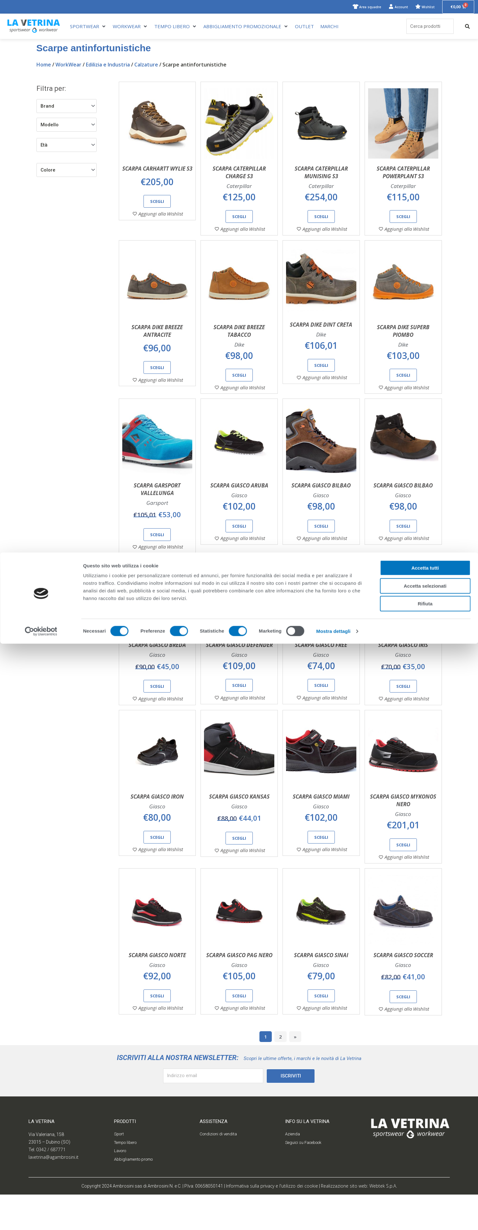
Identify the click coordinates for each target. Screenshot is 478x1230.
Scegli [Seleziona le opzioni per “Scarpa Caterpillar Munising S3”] (321, 217)
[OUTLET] (304, 27)
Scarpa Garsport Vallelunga (157, 504)
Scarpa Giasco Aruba (239, 500)
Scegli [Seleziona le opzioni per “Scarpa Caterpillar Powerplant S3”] (403, 217)
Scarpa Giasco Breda (157, 666)
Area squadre (351, 7)
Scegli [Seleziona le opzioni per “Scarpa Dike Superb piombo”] (403, 383)
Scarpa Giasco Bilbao (321, 500)
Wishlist (422, 7)
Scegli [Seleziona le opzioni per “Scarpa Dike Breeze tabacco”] (239, 383)
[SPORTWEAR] (88, 27)
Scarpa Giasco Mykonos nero (403, 829)
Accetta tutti (425, 1154)
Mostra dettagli (333, 1217)
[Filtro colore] (66, 171)
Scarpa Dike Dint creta (321, 332)
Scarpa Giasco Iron (157, 825)
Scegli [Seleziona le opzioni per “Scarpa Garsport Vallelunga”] (157, 549)
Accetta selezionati (425, 1172)
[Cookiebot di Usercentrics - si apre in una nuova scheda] (41, 1217)
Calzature (146, 65)
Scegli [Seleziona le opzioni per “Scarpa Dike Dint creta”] (321, 373)
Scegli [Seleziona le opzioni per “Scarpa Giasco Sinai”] (321, 1031)
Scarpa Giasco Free (321, 666)
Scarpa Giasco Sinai (321, 991)
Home (43, 65)
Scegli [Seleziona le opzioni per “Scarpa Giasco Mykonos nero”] (403, 873)
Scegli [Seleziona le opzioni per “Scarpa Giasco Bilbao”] (321, 541)
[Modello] (66, 126)
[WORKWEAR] (130, 27)
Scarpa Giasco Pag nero (239, 991)
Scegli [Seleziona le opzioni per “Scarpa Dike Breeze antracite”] (157, 375)
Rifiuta (425, 1190)
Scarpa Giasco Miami (321, 825)
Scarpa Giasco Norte (157, 991)
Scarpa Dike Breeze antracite (157, 338)
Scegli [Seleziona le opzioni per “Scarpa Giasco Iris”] (403, 708)
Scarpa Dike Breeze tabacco (239, 338)
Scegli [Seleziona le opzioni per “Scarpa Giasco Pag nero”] (239, 1031)
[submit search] (467, 27)
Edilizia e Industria (108, 65)
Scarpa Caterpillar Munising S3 (321, 173)
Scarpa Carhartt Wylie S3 (157, 169)
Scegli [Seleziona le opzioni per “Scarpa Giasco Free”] (321, 707)
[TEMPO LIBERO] (175, 27)
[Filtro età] (66, 146)
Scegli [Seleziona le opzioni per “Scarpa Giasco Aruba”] (239, 541)
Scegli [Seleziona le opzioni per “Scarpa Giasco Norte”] (157, 1031)
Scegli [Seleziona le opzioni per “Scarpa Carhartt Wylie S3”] (157, 202)
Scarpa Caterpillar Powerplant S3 (403, 173)
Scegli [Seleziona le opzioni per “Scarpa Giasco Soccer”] (403, 1032)
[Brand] (66, 107)
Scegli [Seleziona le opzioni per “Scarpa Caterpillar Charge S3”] (239, 217)
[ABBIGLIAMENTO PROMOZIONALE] (246, 27)
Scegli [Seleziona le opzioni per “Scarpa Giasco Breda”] (157, 708)
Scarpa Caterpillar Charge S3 (239, 173)
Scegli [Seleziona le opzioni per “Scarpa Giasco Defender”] (239, 707)
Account (390, 7)
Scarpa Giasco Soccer (403, 991)
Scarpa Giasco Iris (403, 666)
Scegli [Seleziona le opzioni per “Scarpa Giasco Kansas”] (239, 867)
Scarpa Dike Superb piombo (403, 338)
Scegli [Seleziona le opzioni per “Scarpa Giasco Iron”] (157, 866)
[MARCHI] (329, 27)
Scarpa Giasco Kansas (239, 825)
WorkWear (68, 65)
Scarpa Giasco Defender (239, 666)
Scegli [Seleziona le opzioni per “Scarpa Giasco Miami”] (321, 866)
